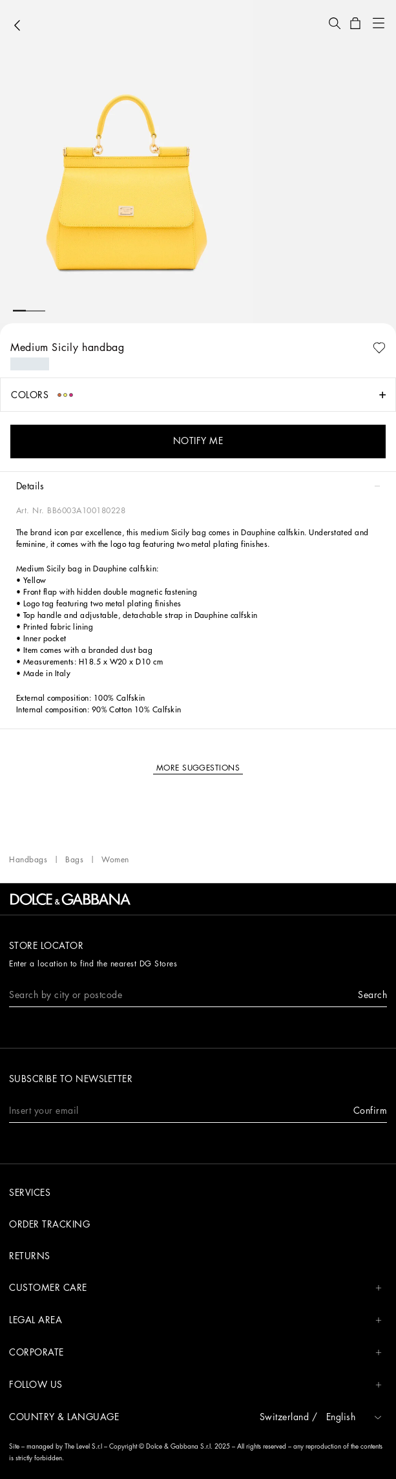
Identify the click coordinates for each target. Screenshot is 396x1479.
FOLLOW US (195, 1385)
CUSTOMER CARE (195, 1288)
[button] (335, 23)
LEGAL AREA (195, 1320)
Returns (29, 1256)
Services (29, 1192)
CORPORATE (195, 1352)
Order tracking (49, 1224)
